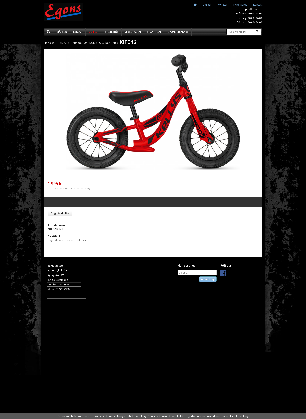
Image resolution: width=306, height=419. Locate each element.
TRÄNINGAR (154, 32)
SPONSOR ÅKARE (178, 32)
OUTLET (93, 32)
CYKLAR (77, 32)
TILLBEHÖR (112, 32)
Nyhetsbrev (240, 4)
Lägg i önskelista (60, 213)
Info (238, 416)
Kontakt (257, 4)
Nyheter (222, 4)
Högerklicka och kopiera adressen (68, 240)
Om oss (207, 4)
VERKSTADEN (133, 32)
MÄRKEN (62, 32)
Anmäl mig (208, 279)
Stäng (245, 416)
